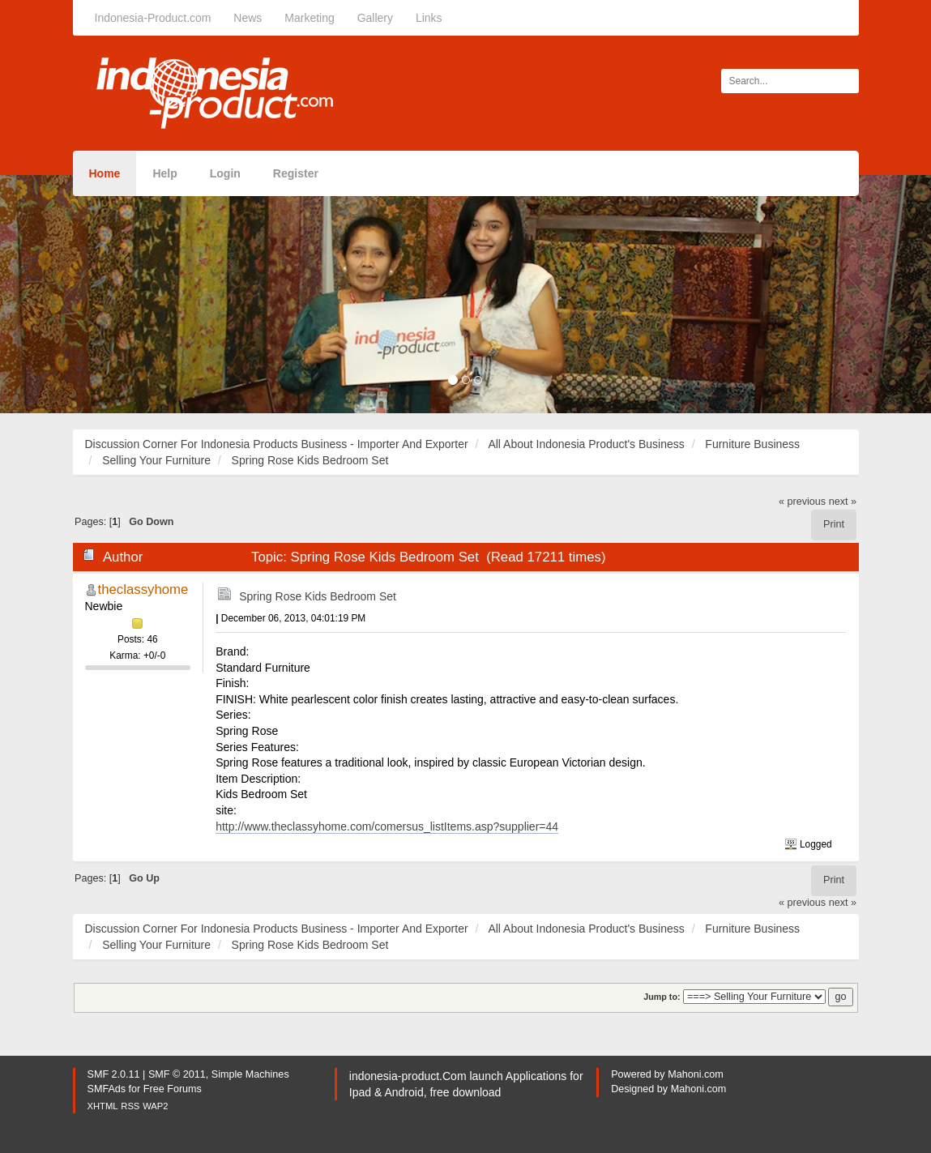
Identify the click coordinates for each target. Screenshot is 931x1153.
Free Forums (172, 1089)
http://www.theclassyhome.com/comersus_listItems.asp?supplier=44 (387, 826)
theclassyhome (143, 589)
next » (842, 501)
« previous (802, 501)
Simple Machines (250, 1074)
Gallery (375, 17)
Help (164, 173)
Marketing (309, 17)
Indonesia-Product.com (153, 17)
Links (429, 17)
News (247, 17)
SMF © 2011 (177, 1074)
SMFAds (107, 1089)
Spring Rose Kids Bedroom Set (317, 596)
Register (295, 173)
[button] (69, 294)
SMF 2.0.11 (114, 1074)
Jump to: (661, 996)
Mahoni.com (696, 1074)
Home (105, 173)
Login (225, 173)
